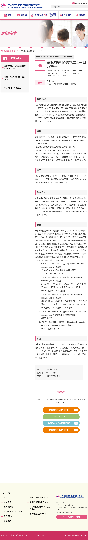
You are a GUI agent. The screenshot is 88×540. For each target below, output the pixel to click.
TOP (2, 51)
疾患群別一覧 (19, 51)
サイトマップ (4, 535)
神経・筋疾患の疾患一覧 (34, 51)
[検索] (66, 6)
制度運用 (7, 521)
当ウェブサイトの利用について (35, 535)
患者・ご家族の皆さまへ (39, 497)
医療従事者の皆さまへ (39, 514)
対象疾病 (9, 51)
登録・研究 (8, 516)
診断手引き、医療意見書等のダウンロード (15, 67)
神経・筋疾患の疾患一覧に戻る (15, 78)
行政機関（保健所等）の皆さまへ (40, 508)
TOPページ (5, 493)
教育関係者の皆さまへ (39, 502)
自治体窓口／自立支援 (13, 512)
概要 (5, 497)
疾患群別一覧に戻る (12, 88)
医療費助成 (8, 507)
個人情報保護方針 (17, 535)
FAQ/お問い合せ (81, 3)
